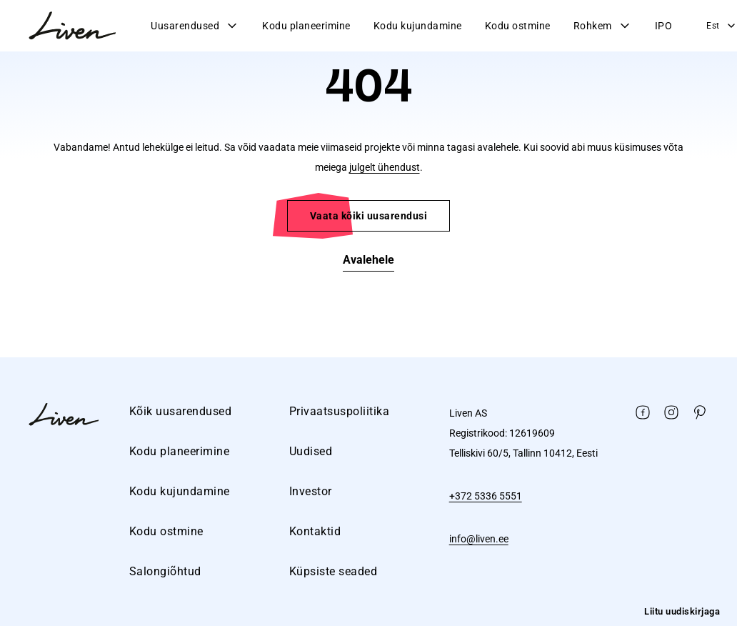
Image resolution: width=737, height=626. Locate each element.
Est (721, 25)
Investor (310, 491)
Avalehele (368, 260)
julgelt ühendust (384, 167)
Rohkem (602, 26)
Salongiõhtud (165, 571)
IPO (664, 25)
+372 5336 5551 (485, 496)
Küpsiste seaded (333, 571)
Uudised (311, 451)
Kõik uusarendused (180, 411)
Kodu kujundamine (417, 25)
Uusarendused (195, 26)
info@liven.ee (478, 539)
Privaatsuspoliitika (339, 411)
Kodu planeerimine (306, 25)
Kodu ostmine (518, 25)
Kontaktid (315, 531)
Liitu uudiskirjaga (682, 611)
